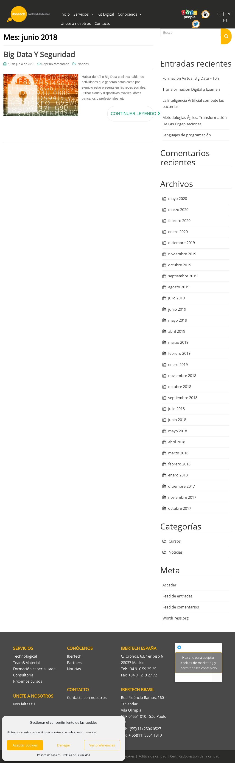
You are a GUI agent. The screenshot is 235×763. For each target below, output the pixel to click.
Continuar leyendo (132, 113)
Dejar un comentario (55, 64)
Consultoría (23, 675)
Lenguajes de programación (186, 135)
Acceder (169, 585)
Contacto (102, 23)
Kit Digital (106, 14)
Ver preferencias (102, 745)
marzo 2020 (178, 209)
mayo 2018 (177, 431)
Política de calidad (152, 756)
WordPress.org (175, 618)
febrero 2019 (179, 353)
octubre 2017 (179, 508)
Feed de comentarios (180, 607)
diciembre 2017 (181, 486)
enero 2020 (178, 231)
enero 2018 (178, 475)
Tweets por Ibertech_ (198, 662)
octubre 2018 (179, 386)
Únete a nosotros (76, 23)
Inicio (65, 14)
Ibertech (74, 656)
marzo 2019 (178, 342)
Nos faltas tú (24, 704)
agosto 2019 (178, 287)
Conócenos (130, 14)
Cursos (175, 541)
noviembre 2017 (182, 497)
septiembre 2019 (182, 276)
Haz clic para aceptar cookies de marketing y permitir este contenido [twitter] (198, 662)
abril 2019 (176, 331)
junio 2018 (177, 419)
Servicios (83, 14)
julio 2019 (176, 298)
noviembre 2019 (182, 253)
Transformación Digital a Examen (191, 89)
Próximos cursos (27, 681)
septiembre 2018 (182, 397)
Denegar (63, 745)
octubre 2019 (179, 264)
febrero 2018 (179, 464)
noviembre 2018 (182, 375)
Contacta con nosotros (87, 697)
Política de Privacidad (76, 755)
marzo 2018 (178, 453)
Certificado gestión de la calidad (194, 756)
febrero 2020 (179, 220)
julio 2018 (176, 408)
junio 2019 (177, 309)
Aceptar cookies (25, 745)
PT (225, 20)
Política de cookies (49, 755)
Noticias (83, 64)
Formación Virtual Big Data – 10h (190, 78)
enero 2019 (178, 364)
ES (219, 14)
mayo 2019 (177, 320)
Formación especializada (34, 668)
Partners (74, 662)
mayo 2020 (177, 198)
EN (227, 14)
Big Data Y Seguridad (39, 54)
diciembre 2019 (181, 242)
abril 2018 (176, 442)
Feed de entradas (177, 596)
